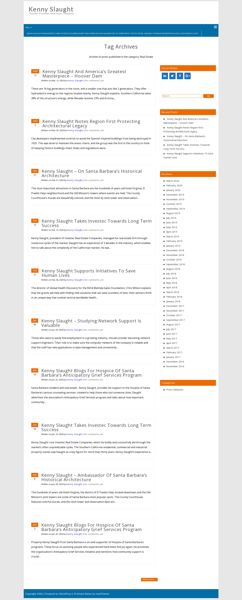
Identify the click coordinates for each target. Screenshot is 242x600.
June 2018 (171, 278)
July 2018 (171, 273)
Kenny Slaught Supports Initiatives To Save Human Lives (89, 273)
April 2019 (171, 231)
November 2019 (175, 199)
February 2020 (174, 185)
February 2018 (174, 296)
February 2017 (174, 352)
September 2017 (175, 319)
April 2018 (171, 287)
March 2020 (172, 180)
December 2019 (175, 194)
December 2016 (175, 361)
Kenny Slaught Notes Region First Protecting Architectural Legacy (91, 123)
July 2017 (171, 329)
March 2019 (172, 236)
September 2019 (175, 208)
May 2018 (171, 282)
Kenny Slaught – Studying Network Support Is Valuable (91, 323)
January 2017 (173, 357)
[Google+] (187, 76)
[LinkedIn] (165, 76)
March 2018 (172, 292)
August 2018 (173, 268)
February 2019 (174, 241)
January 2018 (173, 301)
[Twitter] (172, 76)
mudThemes (102, 593)
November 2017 (175, 310)
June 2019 (171, 222)
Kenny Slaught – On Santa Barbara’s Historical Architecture (92, 173)
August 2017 (173, 324)
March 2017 (172, 347)
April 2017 (171, 343)
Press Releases (174, 389)
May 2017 (171, 338)
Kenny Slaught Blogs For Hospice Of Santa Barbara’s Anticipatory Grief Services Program (91, 373)
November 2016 (175, 366)
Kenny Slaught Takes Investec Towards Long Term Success (97, 223)
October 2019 (174, 203)
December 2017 (175, 305)
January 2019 (173, 245)
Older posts (149, 579)
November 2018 (175, 255)
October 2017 (174, 315)
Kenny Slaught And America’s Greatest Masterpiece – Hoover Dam (84, 73)
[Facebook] (180, 76)
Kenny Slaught (51, 9)
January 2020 (173, 190)
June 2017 (171, 333)
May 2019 (171, 227)
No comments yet (94, 80)
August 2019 (173, 213)
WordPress (65, 593)
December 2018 (175, 250)
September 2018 (175, 264)
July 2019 (171, 217)
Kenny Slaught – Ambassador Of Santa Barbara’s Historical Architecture (94, 477)
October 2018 (174, 259)
